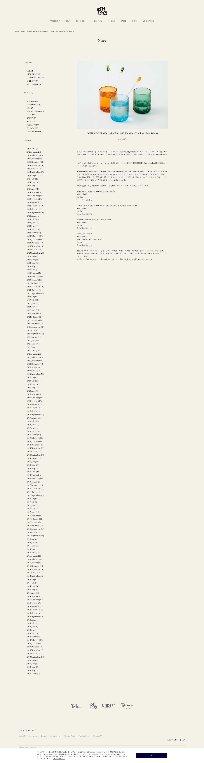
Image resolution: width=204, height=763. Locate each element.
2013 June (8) (32, 667)
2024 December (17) (35, 203)
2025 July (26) (33, 179)
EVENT (30, 71)
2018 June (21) (33, 465)
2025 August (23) (34, 176)
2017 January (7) (34, 522)
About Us (23, 736)
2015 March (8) (33, 596)
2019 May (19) (33, 428)
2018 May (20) (33, 469)
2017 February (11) (35, 519)
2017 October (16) (34, 492)
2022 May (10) (33, 307)
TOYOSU (31, 115)
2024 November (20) (35, 206)
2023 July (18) (33, 260)
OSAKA (30, 108)
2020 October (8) (34, 371)
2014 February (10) (35, 640)
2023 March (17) (34, 273)
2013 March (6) (33, 674)
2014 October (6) (34, 613)
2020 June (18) (33, 384)
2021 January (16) (34, 361)
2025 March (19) (34, 192)
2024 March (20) (34, 233)
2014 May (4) (32, 630)
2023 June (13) (33, 263)
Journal (111, 21)
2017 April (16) (33, 512)
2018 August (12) (34, 458)
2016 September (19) (35, 536)
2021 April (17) (33, 351)
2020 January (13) (34, 401)
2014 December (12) (35, 607)
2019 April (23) (33, 432)
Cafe (134, 21)
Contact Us (97, 736)
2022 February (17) (35, 317)
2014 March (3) (33, 637)
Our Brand (32, 731)
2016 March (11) (34, 556)
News (68, 21)
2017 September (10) (35, 495)
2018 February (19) (35, 479)
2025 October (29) (34, 169)
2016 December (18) (35, 526)
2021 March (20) (34, 354)
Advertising (34, 736)
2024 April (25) (33, 230)
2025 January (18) (34, 199)
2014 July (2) (32, 623)
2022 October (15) (34, 290)
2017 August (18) (34, 499)
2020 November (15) (35, 368)
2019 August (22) (34, 418)
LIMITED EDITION (35, 78)
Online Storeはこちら (84, 200)
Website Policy (85, 736)
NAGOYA (31, 122)
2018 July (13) (33, 462)
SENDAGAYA (32, 101)
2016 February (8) (34, 559)
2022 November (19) (35, 287)
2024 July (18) (33, 219)
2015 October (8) (34, 573)
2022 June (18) (33, 304)
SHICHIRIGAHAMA (36, 112)
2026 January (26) (34, 159)
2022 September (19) (35, 293)
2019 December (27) (35, 405)
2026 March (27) (34, 152)
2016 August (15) (34, 539)
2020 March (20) (34, 394)
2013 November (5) (35, 650)
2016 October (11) (34, 533)
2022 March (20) (34, 314)
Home (17, 32)
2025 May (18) (33, 186)
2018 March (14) (34, 475)
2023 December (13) (35, 243)
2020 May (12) (33, 388)
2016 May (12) (33, 549)
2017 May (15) (33, 509)
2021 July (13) (33, 341)
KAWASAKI (31, 118)
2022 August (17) (34, 297)
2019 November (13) (35, 408)
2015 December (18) (35, 566)
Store (123, 21)
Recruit (44, 736)
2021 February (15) (35, 357)
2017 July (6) (32, 502)
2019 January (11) (34, 442)
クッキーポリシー (59, 759)
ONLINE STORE (34, 132)
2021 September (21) (35, 334)
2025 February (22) (35, 196)
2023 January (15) (34, 280)
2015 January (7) (34, 603)
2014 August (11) (34, 620)
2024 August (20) (34, 216)
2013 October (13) (34, 654)
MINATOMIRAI (34, 105)
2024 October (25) (34, 209)
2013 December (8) (35, 647)
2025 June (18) (33, 182)
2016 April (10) (33, 553)
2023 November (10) (35, 246)
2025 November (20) (35, 166)
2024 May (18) (33, 226)
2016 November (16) (35, 529)
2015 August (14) (34, 580)
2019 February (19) (35, 438)
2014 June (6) (32, 627)
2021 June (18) (33, 344)
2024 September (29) (35, 213)
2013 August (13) (34, 660)
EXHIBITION (33, 81)
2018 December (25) (35, 445)
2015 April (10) (33, 593)
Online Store (148, 21)
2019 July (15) (33, 421)
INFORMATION (34, 84)
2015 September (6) (35, 576)
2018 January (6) (34, 482)
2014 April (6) (33, 634)
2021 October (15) (34, 331)
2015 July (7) (32, 583)
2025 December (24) (35, 162)
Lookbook (80, 21)
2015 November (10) (35, 570)
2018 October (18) (34, 452)
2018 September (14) (35, 455)
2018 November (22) (35, 448)
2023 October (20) (34, 250)
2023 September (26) (35, 253)
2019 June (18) (33, 425)
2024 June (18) (33, 223)
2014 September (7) (35, 617)
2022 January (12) (34, 320)
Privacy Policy (56, 736)
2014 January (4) (34, 644)
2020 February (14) (35, 398)
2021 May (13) (33, 347)
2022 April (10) (33, 310)
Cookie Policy (70, 736)
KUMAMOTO (33, 125)
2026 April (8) (33, 149)
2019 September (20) (35, 415)
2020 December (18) (35, 364)
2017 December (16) (35, 485)
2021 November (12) (35, 327)
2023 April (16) (33, 270)
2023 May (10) (33, 267)
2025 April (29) (33, 189)
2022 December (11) (35, 283)
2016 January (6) (34, 563)
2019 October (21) (34, 411)
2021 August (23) (34, 337)
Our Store (23, 731)
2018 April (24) (33, 472)
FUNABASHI (32, 128)
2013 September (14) (35, 657)
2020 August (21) (34, 378)
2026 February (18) (35, 155)
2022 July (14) (33, 300)
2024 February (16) (35, 236)
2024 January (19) (34, 240)
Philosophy (55, 21)
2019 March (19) (34, 435)
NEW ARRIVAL (33, 74)
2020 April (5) (33, 391)
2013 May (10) (33, 671)
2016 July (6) (32, 543)
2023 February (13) (35, 277)
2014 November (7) (35, 610)
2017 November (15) (35, 489)
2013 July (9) (32, 664)
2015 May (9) (32, 590)
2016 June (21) (33, 546)
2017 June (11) (33, 506)
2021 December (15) (35, 324)
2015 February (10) (35, 600)
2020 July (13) (33, 381)
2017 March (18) (34, 516)
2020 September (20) (35, 374)
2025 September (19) (35, 172)
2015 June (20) (33, 586)
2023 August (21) (34, 256)
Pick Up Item (97, 21)
